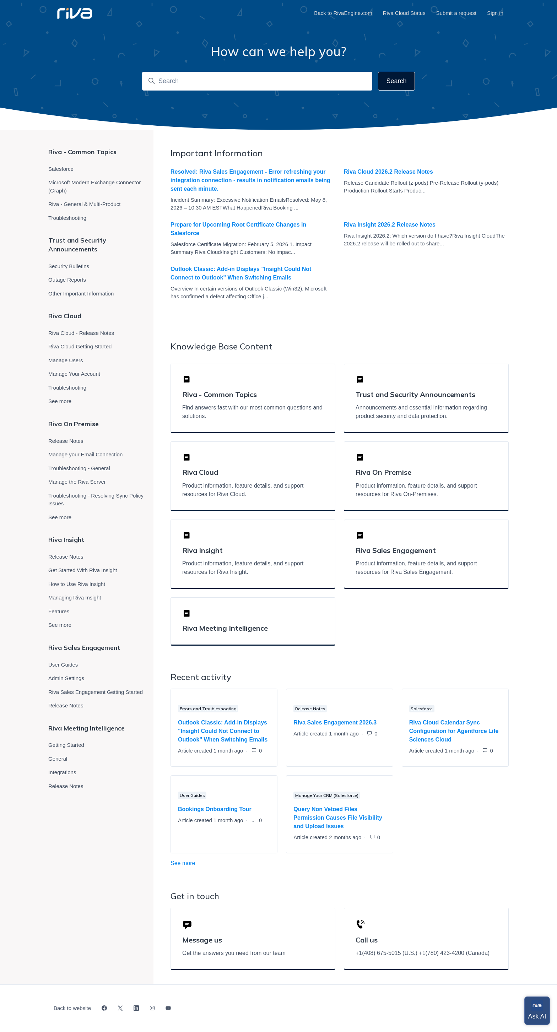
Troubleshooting (67, 218)
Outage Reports (67, 280)
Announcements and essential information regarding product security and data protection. (421, 411)
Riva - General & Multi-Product (84, 204)
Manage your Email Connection (85, 454)
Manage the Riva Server (77, 482)
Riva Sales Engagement (84, 647)
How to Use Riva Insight (76, 584)
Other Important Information (81, 293)
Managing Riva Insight (74, 597)
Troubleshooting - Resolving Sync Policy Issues (96, 500)
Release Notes (310, 708)
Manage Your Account (74, 374)
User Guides (192, 795)
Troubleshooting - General (79, 468)
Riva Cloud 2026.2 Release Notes (388, 172)
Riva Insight (66, 540)
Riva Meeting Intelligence (225, 628)
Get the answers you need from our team (234, 953)
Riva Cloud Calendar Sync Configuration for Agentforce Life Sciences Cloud (454, 731)
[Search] (257, 81)
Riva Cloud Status (404, 13)
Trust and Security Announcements (77, 244)
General (57, 759)
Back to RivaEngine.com (343, 13)
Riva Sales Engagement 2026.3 (335, 722)
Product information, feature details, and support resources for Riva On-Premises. (416, 490)
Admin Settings (66, 678)
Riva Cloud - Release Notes (81, 333)
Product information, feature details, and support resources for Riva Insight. (243, 567)
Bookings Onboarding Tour (215, 809)
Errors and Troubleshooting (208, 708)
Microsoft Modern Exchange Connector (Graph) (94, 186)
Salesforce (422, 708)
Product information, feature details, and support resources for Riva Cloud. (243, 490)
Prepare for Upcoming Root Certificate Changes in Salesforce (238, 229)
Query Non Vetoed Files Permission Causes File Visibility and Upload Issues (337, 817)
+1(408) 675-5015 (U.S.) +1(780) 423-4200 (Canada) (423, 953)
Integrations (62, 772)
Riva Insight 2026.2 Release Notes (390, 225)
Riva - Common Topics (82, 152)
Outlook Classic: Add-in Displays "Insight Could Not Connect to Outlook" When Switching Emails (241, 273)
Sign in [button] (495, 13)
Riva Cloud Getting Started (80, 346)
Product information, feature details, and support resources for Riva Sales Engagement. (416, 567)
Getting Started (66, 745)
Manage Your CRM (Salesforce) (326, 795)
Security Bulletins (68, 266)
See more (214, 862)
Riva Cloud (64, 316)
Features (58, 611)
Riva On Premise (73, 424)
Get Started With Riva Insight (82, 570)
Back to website (72, 1008)
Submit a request (456, 13)
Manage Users (65, 360)
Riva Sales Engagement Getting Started (95, 692)
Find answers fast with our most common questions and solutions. (252, 411)
